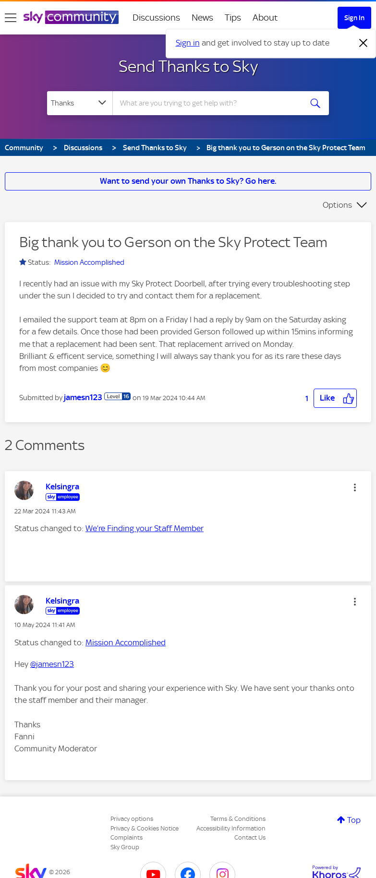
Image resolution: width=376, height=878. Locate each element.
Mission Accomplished (89, 262)
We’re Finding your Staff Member (144, 528)
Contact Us (250, 837)
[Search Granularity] (79, 103)
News (202, 17)
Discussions (156, 17)
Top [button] (354, 820)
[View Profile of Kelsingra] (62, 486)
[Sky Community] (71, 17)
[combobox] (210, 103)
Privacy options (131, 818)
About (265, 17)
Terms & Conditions (238, 818)
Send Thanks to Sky (188, 66)
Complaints (126, 837)
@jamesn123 (52, 664)
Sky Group (124, 847)
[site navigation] (10, 17)
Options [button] (337, 205)
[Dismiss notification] (363, 43)
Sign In (354, 17)
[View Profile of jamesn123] (83, 397)
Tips (233, 17)
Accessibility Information (231, 828)
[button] (335, 398)
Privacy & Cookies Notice (144, 828)
